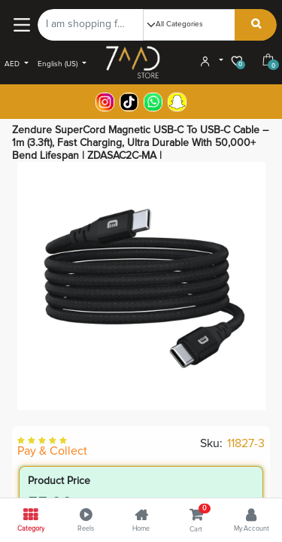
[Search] (256, 25)
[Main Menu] (21, 24)
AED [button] (13, 64)
